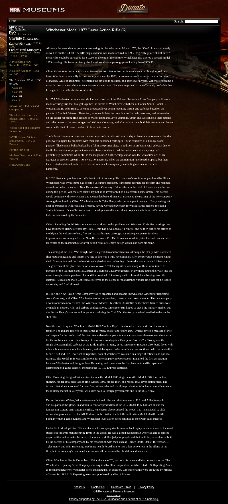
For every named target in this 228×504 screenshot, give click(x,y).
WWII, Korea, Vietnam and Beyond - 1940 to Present (23, 140)
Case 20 (17, 96)
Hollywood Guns (19, 164)
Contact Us (97, 487)
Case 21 (17, 100)
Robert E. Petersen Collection (20, 35)
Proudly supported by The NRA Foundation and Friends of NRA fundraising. (114, 499)
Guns (12, 21)
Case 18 (17, 87)
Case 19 (17, 91)
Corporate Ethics (121, 487)
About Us (79, 487)
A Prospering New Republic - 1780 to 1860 (23, 63)
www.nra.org (114, 495)
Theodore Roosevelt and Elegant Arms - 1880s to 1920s (23, 118)
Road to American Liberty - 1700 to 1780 (25, 54)
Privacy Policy (146, 487)
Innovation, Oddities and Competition (24, 107)
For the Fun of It (19, 149)
